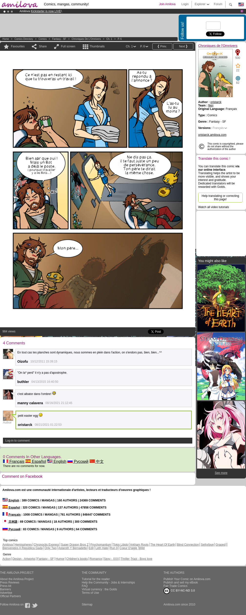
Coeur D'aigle (129, 548)
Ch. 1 (109, 39)
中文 (97, 461)
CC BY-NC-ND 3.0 (179, 591)
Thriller (125, 559)
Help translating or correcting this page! (220, 197)
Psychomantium (100, 544)
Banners (5, 589)
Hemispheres (23, 544)
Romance (96, 559)
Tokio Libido (120, 544)
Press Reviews (9, 582)
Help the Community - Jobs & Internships (108, 582)
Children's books (77, 559)
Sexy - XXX (111, 559)
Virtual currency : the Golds (99, 589)
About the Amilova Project (16, 579)
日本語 (9, 521)
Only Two (50, 548)
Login (184, 4)
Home (5, 39)
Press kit (5, 586)
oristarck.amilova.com (212, 135)
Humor (60, 559)
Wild (141, 548)
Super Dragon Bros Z (74, 544)
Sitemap (87, 604)
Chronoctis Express (46, 544)
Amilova (7, 544)
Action (6, 559)
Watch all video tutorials (213, 207)
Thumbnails (97, 46)
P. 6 (120, 39)
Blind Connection (188, 544)
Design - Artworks (23, 559)
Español (35, 461)
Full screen (68, 46)
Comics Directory (23, 39)
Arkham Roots (139, 544)
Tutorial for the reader (96, 579)
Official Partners (10, 596)
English (56, 461)
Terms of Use (90, 592)
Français (13, 461)
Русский (77, 461)
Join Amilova (167, 4)
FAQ (85, 586)
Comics (43, 39)
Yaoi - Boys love (141, 559)
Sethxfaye (207, 544)
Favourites (18, 46)
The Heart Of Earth (162, 544)
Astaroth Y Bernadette (72, 548)
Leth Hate (101, 548)
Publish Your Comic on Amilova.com (187, 579)
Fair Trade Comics (175, 586)
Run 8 (114, 548)
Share (43, 46)
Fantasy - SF (59, 39)
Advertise (6, 592)
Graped (220, 544)
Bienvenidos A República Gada (22, 548)
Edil (91, 548)
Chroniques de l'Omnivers (86, 39)
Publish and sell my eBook (181, 582)
